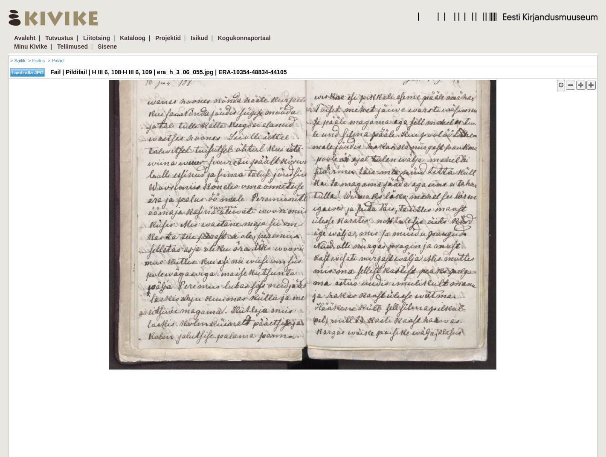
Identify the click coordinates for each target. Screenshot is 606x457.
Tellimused (72, 46)
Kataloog (132, 38)
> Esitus (36, 60)
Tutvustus (59, 38)
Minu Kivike (30, 46)
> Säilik (18, 60)
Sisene (107, 46)
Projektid (168, 38)
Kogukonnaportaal (244, 38)
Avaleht (24, 38)
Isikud (199, 38)
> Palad (55, 60)
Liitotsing (96, 38)
